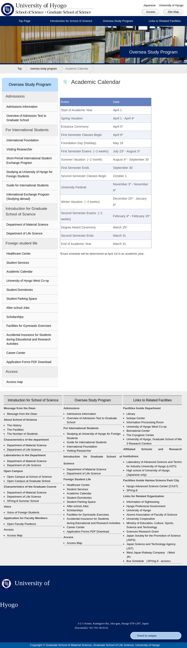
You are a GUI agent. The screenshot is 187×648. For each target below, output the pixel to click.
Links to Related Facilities (152, 400)
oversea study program (43, 68)
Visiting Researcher (19, 149)
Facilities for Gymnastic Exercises (29, 325)
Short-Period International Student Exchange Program (29, 160)
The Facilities (15, 429)
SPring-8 (131, 490)
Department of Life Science (25, 233)
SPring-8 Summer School (23, 501)
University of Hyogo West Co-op (28, 280)
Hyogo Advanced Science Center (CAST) (152, 486)
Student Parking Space (22, 298)
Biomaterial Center (138, 430)
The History (14, 425)
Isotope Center (135, 418)
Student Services (18, 262)
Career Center (16, 353)
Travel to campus (147, 635)
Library (130, 413)
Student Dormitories (20, 289)
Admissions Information (22, 106)
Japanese (149, 5)
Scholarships (15, 317)
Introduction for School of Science (71, 21)
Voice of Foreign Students (23, 512)
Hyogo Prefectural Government (145, 506)
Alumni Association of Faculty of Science (151, 514)
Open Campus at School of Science (29, 476)
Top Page (24, 21)
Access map (15, 382)
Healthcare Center (19, 253)
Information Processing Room (145, 422)
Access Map (14, 535)
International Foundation (23, 140)
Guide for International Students (28, 185)
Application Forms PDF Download (29, 362)
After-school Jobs (18, 307)
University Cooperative (140, 518)
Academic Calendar (20, 271)
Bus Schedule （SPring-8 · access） (149, 561)
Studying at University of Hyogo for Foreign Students (30, 174)
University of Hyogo (171, 5)
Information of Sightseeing (142, 501)
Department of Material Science (27, 224)
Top (20, 68)
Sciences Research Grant (142, 531)
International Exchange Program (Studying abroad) (28, 197)
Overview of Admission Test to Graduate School (26, 118)
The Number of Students (22, 433)
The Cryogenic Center (140, 435)
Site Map (173, 11)
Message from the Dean (22, 413)
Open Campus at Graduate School (28, 481)
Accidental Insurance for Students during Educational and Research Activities (29, 339)
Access (150, 11)
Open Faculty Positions (21, 524)
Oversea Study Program (118, 21)
